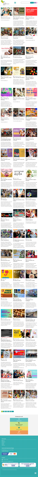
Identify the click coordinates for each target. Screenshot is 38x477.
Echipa (3, 444)
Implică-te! (3, 445)
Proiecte (3, 442)
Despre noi (3, 441)
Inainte (12, 411)
